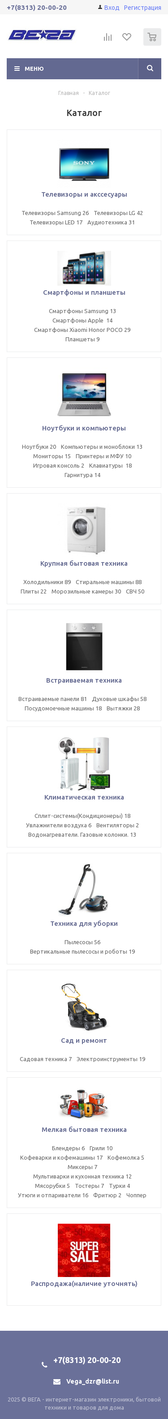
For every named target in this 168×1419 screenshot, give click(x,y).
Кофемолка (126, 1157)
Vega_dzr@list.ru (92, 1381)
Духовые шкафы (119, 699)
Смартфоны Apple (82, 320)
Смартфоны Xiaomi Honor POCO (82, 330)
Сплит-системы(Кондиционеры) (82, 816)
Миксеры (82, 1167)
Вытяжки (123, 708)
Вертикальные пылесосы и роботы (82, 951)
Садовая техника (46, 1059)
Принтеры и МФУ (103, 456)
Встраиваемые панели (52, 699)
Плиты (34, 591)
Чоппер (136, 1195)
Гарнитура (82, 475)
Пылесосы (82, 942)
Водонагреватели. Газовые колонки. (82, 834)
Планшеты (82, 339)
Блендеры (68, 1148)
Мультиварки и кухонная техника (82, 1176)
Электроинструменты (111, 1059)
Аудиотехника (111, 222)
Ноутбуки (39, 446)
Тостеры (89, 1185)
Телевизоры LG (118, 213)
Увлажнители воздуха (58, 825)
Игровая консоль (58, 465)
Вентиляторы (117, 825)
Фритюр (107, 1195)
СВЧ (135, 591)
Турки (119, 1185)
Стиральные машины (109, 582)
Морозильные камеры (86, 591)
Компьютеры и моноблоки (101, 446)
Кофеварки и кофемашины (61, 1157)
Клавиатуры (110, 465)
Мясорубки (52, 1185)
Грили (101, 1148)
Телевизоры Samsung (55, 213)
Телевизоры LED (56, 222)
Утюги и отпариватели (53, 1195)
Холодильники (47, 582)
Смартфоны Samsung (82, 311)
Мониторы (52, 456)
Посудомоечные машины (63, 708)
